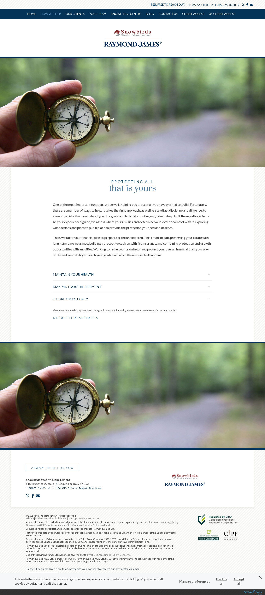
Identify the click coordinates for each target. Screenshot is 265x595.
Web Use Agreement (99, 554)
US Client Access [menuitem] (222, 14)
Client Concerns (121, 554)
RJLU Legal (102, 561)
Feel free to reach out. (168, 4)
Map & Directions (90, 487)
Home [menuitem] (32, 14)
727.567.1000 (200, 5)
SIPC (73, 558)
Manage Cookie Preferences (84, 518)
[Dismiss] (260, 577)
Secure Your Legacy (131, 298)
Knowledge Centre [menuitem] (126, 14)
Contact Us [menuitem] (167, 14)
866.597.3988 (227, 5)
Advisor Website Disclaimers (50, 518)
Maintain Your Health (131, 274)
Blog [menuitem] (150, 14)
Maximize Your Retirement (131, 286)
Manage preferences (194, 581)
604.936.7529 (37, 487)
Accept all (239, 581)
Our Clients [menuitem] (75, 14)
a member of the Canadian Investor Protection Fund (82, 524)
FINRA (67, 558)
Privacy (30, 518)
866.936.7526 (65, 487)
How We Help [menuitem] (51, 14)
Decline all (221, 581)
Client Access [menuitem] (193, 14)
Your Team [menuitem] (97, 14)
